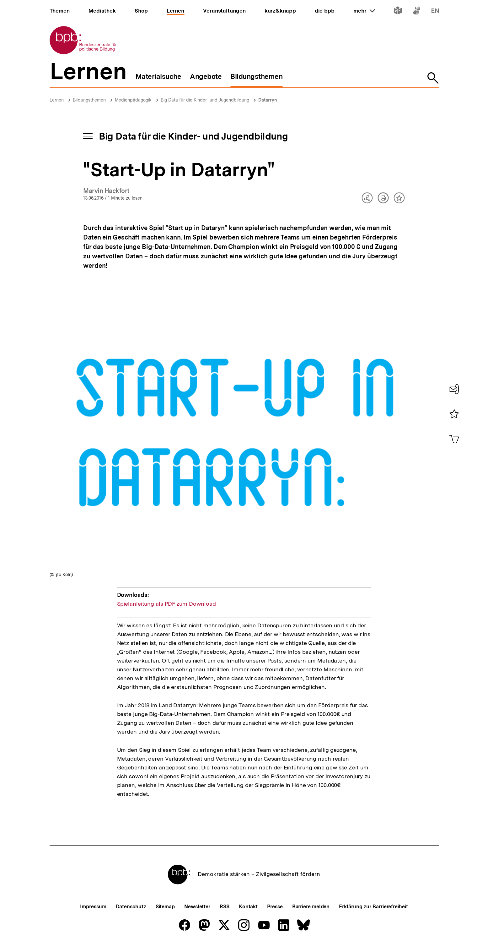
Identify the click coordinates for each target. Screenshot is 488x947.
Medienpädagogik (133, 99)
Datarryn (267, 99)
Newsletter (197, 907)
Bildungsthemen (89, 99)
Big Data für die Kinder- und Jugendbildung (205, 99)
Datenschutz (131, 907)
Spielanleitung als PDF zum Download (166, 603)
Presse (274, 907)
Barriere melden (311, 907)
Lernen (57, 99)
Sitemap (165, 907)
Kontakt (248, 907)
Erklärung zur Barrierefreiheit (373, 907)
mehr (364, 11)
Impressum (93, 907)
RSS (224, 907)
